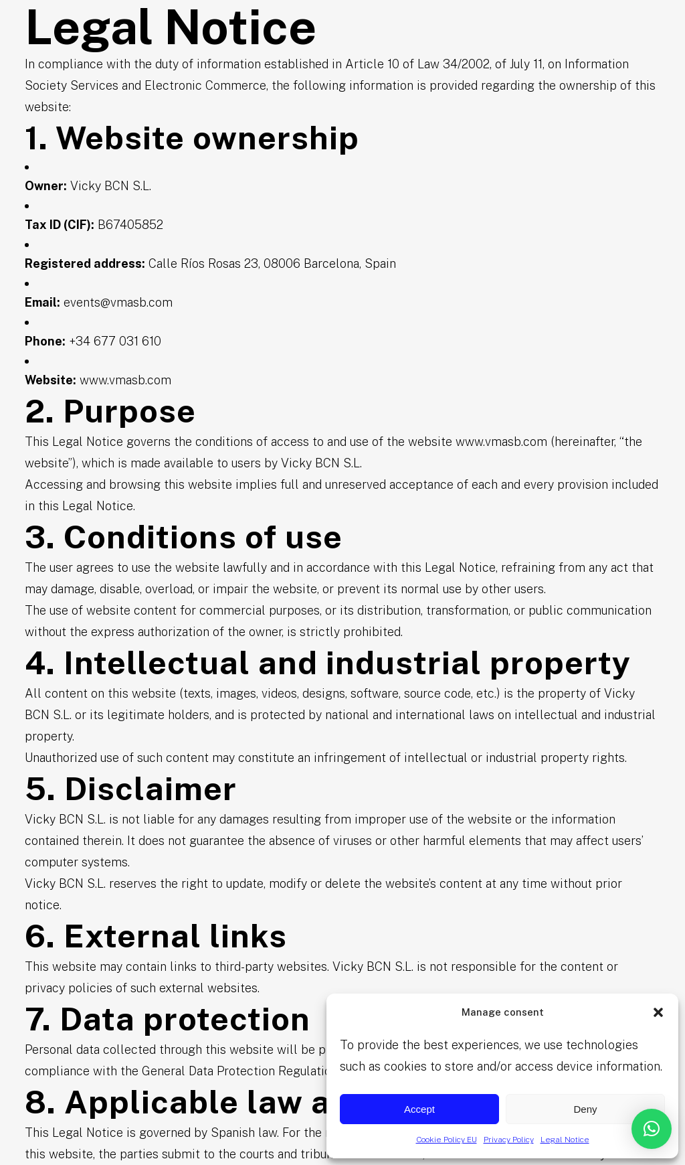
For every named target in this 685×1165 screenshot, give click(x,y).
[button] (658, 1012)
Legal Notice (565, 1139)
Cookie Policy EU (446, 1139)
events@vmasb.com (118, 302)
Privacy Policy (509, 1139)
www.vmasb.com (125, 380)
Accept (419, 1109)
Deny (585, 1109)
